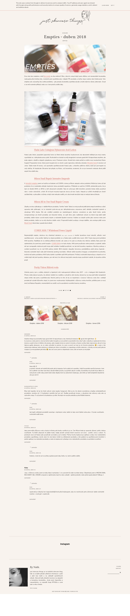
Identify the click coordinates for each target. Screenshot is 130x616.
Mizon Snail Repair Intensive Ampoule (52, 178)
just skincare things (58, 613)
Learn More (105, 5)
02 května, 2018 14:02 (30, 388)
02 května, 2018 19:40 (35, 409)
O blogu (118, 588)
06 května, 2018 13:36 (35, 453)
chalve (26, 426)
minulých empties (31, 183)
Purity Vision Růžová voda (46, 267)
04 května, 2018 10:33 (30, 427)
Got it (112, 5)
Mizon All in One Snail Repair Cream (51, 202)
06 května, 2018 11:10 (29, 469)
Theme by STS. (74, 613)
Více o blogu (33, 610)
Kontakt (118, 590)
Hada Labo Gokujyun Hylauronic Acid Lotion (55, 150)
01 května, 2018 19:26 (30, 335)
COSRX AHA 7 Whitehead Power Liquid (53, 230)
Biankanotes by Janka (31, 386)
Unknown (27, 334)
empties (65, 40)
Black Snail (28, 223)
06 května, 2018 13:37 (35, 489)
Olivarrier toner (92, 163)
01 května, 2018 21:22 (35, 363)
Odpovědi (34, 358)
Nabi (31, 361)
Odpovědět (27, 352)
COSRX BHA (56, 244)
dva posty (47, 76)
